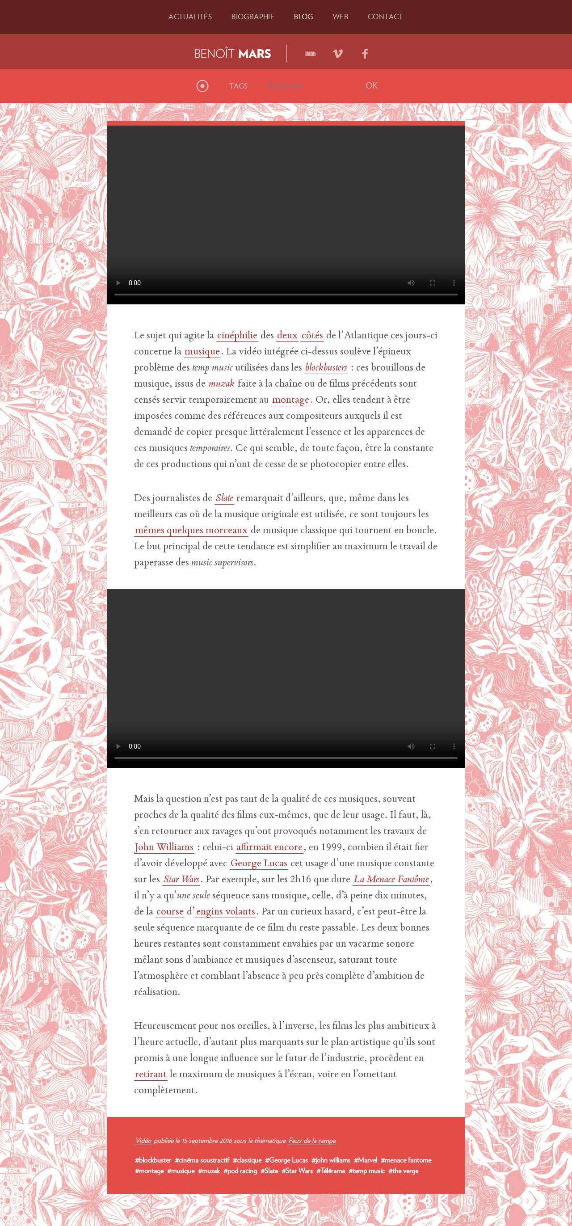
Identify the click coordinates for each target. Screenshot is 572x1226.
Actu (190, 16)
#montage (149, 1170)
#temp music (367, 1170)
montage (290, 400)
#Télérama (330, 1170)
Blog (303, 16)
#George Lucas (286, 1159)
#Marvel (365, 1159)
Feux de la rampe (312, 1140)
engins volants (225, 912)
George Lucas (259, 864)
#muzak (209, 1170)
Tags (238, 85)
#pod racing (240, 1170)
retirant (151, 1075)
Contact (386, 16)
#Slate (269, 1170)
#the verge (403, 1170)
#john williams (330, 1159)
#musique (180, 1170)
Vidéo (143, 1140)
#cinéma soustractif (202, 1159)
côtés (312, 336)
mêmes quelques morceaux (191, 531)
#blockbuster (153, 1159)
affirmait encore (269, 848)
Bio (252, 16)
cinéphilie (237, 336)
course (170, 912)
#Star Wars (297, 1170)
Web (340, 16)
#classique (247, 1159)
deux (287, 336)
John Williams (164, 848)
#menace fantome (406, 1159)
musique (202, 352)
